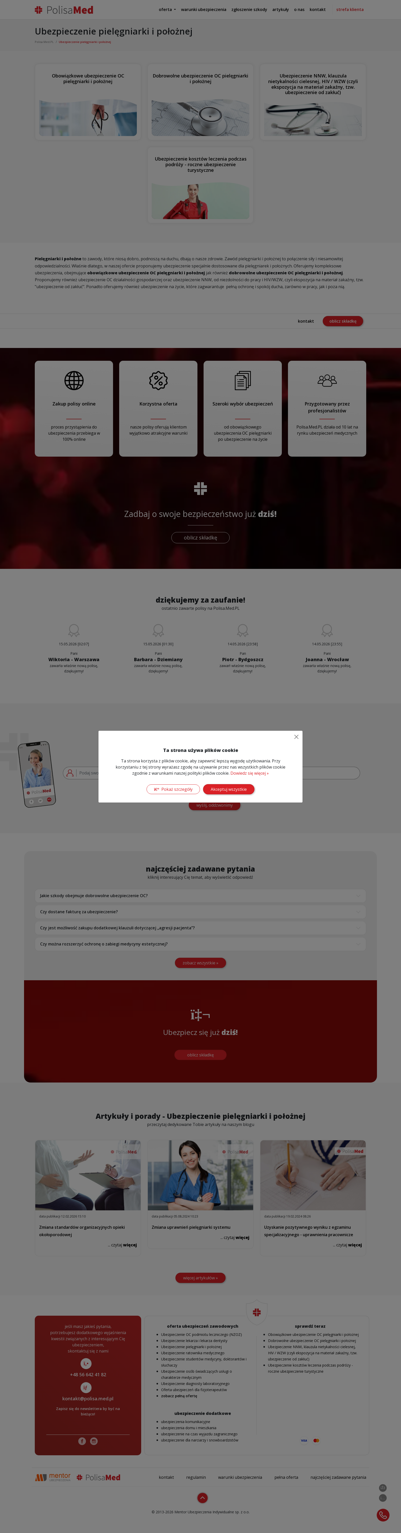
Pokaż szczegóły (173, 789)
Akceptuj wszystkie (229, 789)
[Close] (296, 737)
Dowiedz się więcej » (249, 773)
